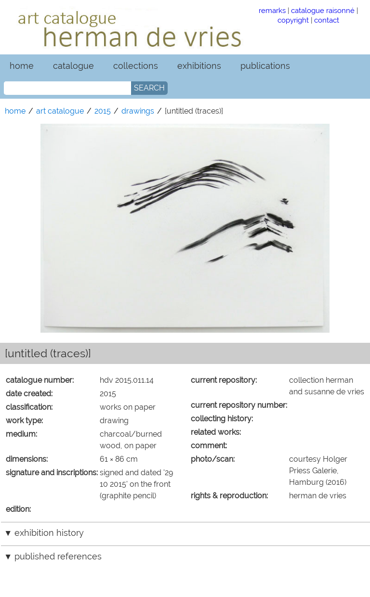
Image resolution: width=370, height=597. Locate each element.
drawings (137, 111)
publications (265, 66)
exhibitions (199, 66)
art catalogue (60, 111)
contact (326, 20)
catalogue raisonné (323, 10)
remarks (272, 10)
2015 (102, 111)
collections (135, 66)
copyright (293, 20)
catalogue (73, 66)
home (22, 66)
